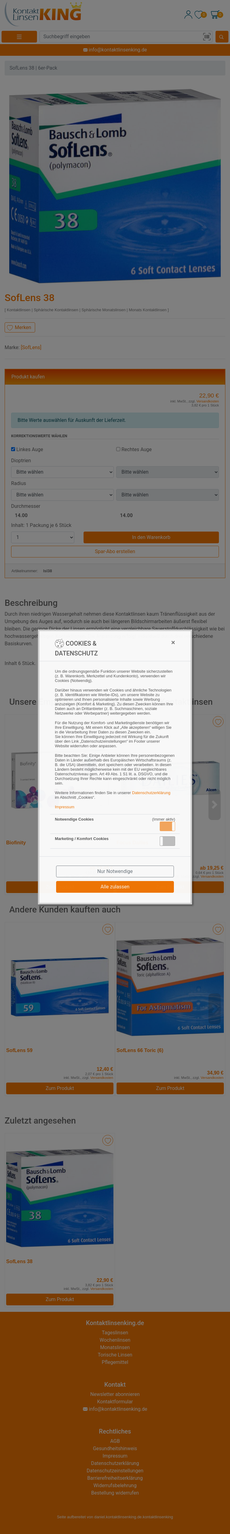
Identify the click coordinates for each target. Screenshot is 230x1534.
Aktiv (167, 826)
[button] (167, 826)
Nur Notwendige (115, 871)
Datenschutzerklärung (151, 792)
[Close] (142, 642)
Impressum (64, 807)
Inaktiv (170, 840)
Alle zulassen (115, 887)
